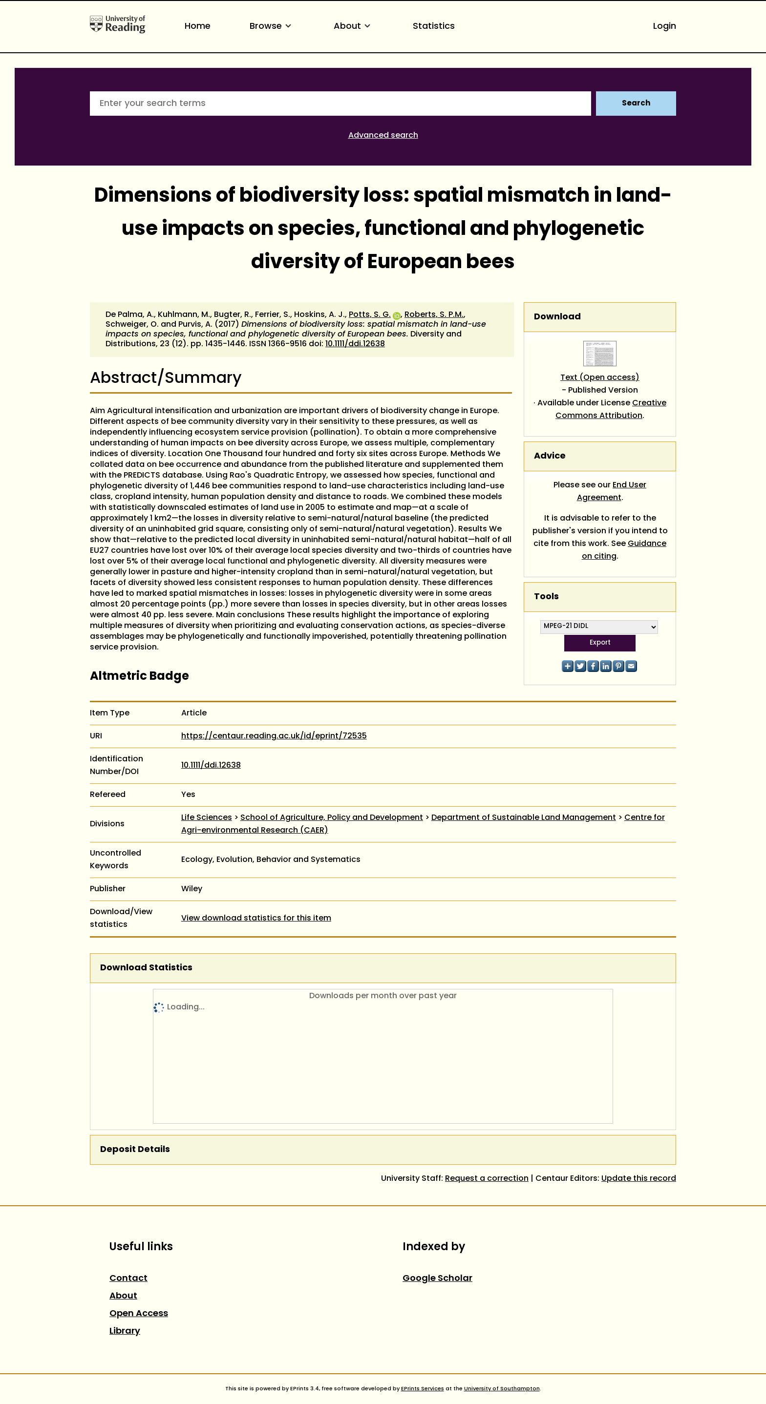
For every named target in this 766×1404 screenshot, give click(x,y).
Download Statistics (146, 968)
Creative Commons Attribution (610, 409)
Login (664, 27)
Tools (546, 597)
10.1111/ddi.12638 (355, 344)
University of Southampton (502, 1388)
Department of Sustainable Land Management (523, 818)
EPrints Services (422, 1388)
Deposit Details (135, 1149)
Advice (550, 456)
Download (557, 317)
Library (124, 1331)
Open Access (138, 1313)
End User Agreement (612, 491)
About (354, 27)
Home (198, 27)
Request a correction (487, 1179)
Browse (272, 27)
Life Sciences (206, 818)
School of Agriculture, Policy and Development (331, 818)
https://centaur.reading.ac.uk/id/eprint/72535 (274, 736)
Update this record (638, 1179)
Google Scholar (437, 1278)
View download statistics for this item (256, 918)
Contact (128, 1278)
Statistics (434, 27)
